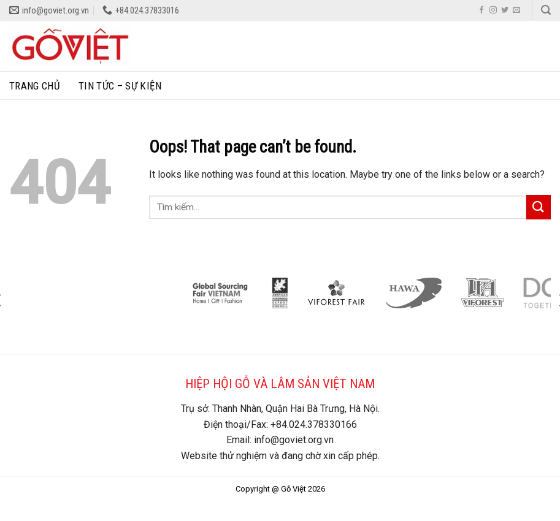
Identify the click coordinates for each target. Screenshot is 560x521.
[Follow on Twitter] (504, 10)
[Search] (546, 10)
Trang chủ (34, 86)
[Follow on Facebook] (481, 10)
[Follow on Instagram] (493, 10)
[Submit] (538, 207)
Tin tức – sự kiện (120, 86)
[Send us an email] (516, 10)
